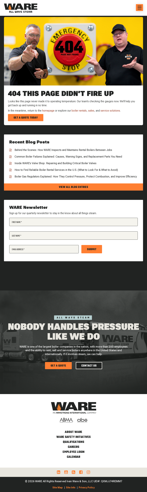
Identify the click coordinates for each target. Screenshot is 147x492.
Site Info (70, 487)
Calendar (73, 457)
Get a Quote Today (26, 118)
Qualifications (73, 442)
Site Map (57, 487)
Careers (73, 447)
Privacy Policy (87, 487)
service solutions (110, 110)
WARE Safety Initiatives (73, 437)
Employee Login (73, 452)
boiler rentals (79, 110)
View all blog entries (73, 187)
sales (91, 110)
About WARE (73, 432)
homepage (48, 110)
